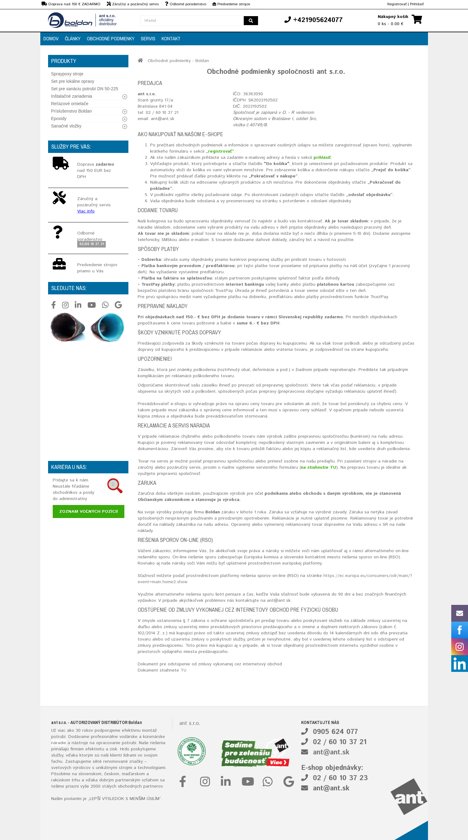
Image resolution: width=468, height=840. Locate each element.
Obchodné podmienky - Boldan (178, 61)
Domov (51, 38)
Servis (148, 38)
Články (73, 38)
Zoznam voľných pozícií (88, 511)
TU (183, 670)
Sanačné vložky (66, 125)
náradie (58, 743)
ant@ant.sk (331, 752)
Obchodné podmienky (111, 38)
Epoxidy (59, 118)
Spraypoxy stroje (67, 73)
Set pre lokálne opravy (72, 81)
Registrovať (397, 4)
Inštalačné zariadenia (71, 96)
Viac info (86, 211)
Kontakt (171, 38)
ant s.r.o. (189, 723)
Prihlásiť (417, 4)
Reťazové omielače (69, 103)
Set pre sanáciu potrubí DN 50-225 (84, 88)
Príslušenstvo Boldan (71, 111)
